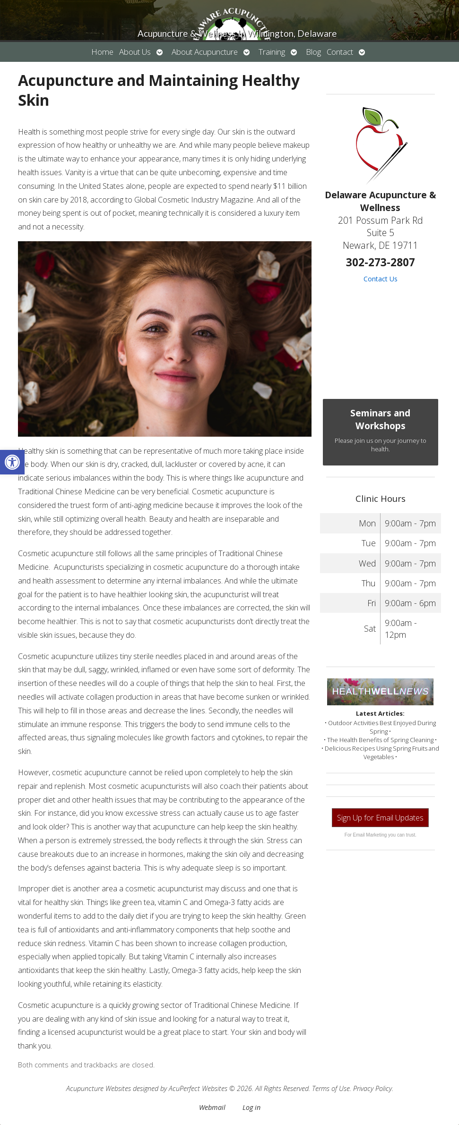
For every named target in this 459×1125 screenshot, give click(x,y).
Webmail (212, 1107)
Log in (251, 1107)
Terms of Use (331, 1088)
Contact (340, 51)
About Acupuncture (205, 51)
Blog (313, 51)
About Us (135, 51)
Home (102, 51)
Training (272, 51)
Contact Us (381, 278)
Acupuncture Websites (98, 1088)
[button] (12, 462)
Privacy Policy (372, 1088)
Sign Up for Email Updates (380, 817)
